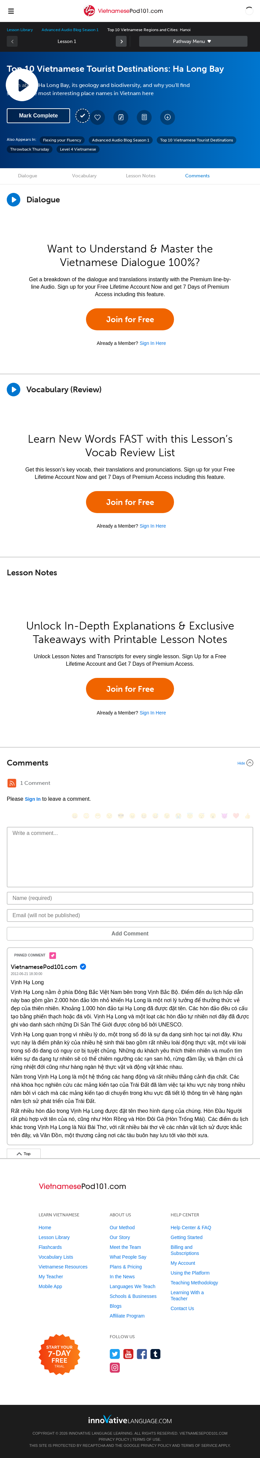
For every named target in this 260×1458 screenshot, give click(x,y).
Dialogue (27, 176)
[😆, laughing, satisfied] (144, 815)
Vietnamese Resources (63, 1266)
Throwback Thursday (29, 149)
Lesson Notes (140, 176)
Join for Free (130, 319)
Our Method (122, 1227)
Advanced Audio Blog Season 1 (70, 29)
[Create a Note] (120, 117)
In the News (122, 1276)
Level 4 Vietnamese (78, 149)
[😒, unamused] (109, 815)
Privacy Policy (114, 1439)
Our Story (120, 1237)
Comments (197, 176)
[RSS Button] (12, 783)
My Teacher (51, 1276)
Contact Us (182, 1308)
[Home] (124, 16)
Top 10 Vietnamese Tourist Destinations (196, 140)
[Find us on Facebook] (142, 1354)
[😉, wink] (167, 815)
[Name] (130, 898)
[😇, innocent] (190, 815)
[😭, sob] (178, 815)
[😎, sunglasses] (121, 815)
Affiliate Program (127, 1316)
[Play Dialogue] (13, 199)
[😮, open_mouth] (213, 815)
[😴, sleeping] (201, 815)
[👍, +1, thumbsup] (247, 815)
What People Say (128, 1257)
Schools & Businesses (133, 1296)
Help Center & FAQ (191, 1227)
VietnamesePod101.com (203, 1433)
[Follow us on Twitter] (115, 1354)
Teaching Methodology (194, 1282)
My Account (183, 1263)
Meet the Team (125, 1247)
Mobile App (50, 1286)
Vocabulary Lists (56, 1257)
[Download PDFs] (144, 117)
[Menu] (11, 11)
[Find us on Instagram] (115, 1367)
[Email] (130, 915)
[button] (249, 11)
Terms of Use (146, 1439)
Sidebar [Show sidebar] (193, 41)
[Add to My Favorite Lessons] (97, 117)
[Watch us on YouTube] (128, 1354)
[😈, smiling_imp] (224, 815)
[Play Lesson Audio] (22, 85)
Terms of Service (199, 1445)
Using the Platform (190, 1273)
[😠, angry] (132, 815)
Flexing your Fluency (62, 140)
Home (45, 1227)
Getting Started (186, 1237)
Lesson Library (20, 29)
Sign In (33, 799)
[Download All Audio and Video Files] (167, 117)
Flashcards (50, 1247)
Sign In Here (152, 343)
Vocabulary (84, 176)
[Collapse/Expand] (130, 763)
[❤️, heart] (236, 815)
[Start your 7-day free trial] (59, 1355)
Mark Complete (38, 115)
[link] (121, 41)
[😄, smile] (75, 815)
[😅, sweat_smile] (155, 815)
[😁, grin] (98, 815)
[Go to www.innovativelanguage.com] (130, 1418)
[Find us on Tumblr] (155, 1354)
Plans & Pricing (126, 1266)
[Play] (13, 389)
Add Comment (129, 933)
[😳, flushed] (86, 815)
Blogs (116, 1306)
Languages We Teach (132, 1286)
